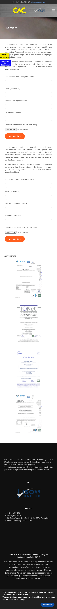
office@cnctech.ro (38, 2)
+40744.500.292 (21, 2)
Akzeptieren (47, 605)
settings (22, 599)
